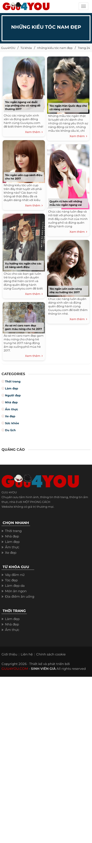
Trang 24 (84, 48)
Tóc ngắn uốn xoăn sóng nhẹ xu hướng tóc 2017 (65, 290)
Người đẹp (13, 395)
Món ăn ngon (16, 591)
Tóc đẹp (11, 580)
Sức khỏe (12, 423)
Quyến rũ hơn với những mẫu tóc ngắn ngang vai (65, 203)
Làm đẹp (11, 388)
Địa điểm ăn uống (19, 596)
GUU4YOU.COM (15, 669)
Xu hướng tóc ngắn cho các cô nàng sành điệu (23, 265)
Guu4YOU (8, 48)
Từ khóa (26, 48)
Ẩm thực (11, 409)
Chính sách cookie (51, 654)
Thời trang (12, 381)
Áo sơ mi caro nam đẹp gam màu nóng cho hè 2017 (23, 327)
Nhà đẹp (11, 402)
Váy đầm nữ (14, 575)
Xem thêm (34, 132)
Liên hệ (27, 654)
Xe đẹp (10, 416)
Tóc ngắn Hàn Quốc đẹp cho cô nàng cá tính (68, 107)
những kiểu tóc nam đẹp (55, 48)
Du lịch (10, 430)
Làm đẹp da (15, 586)
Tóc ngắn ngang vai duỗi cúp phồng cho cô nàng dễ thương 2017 (23, 105)
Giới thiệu (9, 654)
